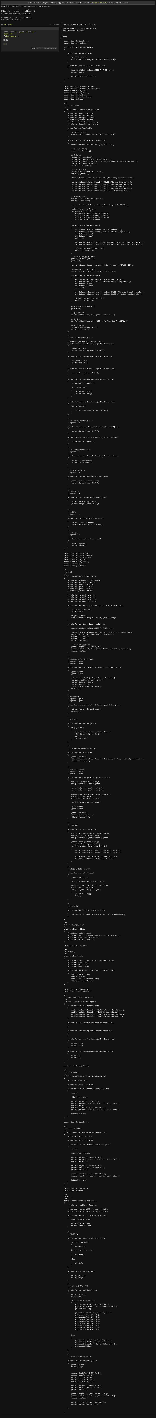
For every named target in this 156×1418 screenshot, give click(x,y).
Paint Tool (30, 32)
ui (4, 44)
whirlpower (8, 24)
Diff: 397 (8, 34)
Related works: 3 (11, 36)
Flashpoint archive (98, 3)
